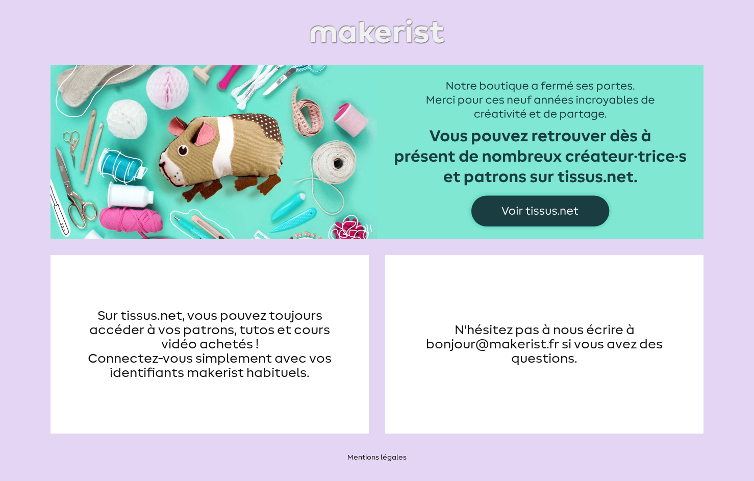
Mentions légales (377, 457)
